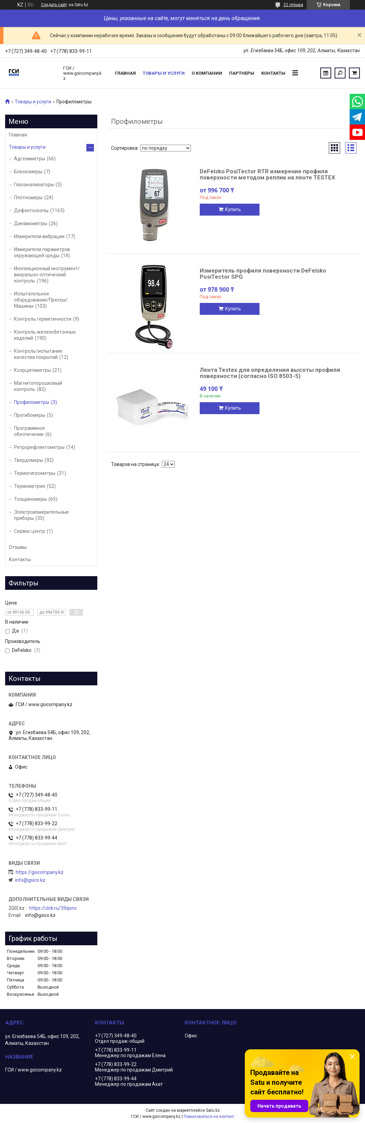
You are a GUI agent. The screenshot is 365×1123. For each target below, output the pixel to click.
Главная (125, 73)
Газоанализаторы (34, 184)
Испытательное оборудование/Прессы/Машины (41, 300)
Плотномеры (28, 197)
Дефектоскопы (31, 210)
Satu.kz (213, 1110)
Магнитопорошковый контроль (38, 386)
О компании (207, 73)
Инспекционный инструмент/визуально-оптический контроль (47, 274)
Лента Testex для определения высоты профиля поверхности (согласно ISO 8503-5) (270, 373)
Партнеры (241, 73)
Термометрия (29, 486)
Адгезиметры (29, 158)
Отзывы (18, 547)
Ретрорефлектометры (39, 447)
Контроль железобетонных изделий (45, 335)
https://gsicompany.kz (40, 872)
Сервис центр (29, 531)
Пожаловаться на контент (209, 1116)
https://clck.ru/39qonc (53, 908)
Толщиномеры (30, 499)
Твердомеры (28, 460)
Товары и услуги (164, 73)
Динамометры (30, 223)
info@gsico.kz (30, 880)
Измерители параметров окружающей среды (42, 252)
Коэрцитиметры (32, 370)
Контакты (273, 73)
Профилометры (31, 402)
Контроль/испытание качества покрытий (38, 354)
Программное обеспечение (29, 431)
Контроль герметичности (42, 319)
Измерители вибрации (39, 236)
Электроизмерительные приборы (41, 515)
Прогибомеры (29, 415)
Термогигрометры (34, 473)
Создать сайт (54, 4)
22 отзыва (293, 4)
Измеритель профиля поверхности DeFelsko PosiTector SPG (263, 273)
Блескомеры (28, 171)
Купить (233, 209)
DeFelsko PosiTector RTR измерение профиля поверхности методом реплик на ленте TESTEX (267, 174)
